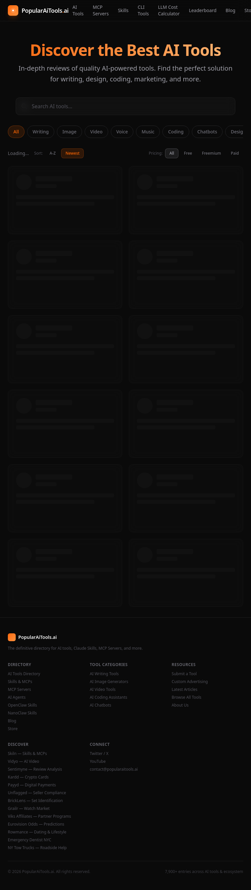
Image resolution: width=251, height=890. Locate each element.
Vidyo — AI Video (23, 761)
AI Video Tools (103, 689)
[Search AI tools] (125, 106)
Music (148, 131)
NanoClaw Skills (22, 713)
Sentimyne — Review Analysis (35, 769)
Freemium (211, 153)
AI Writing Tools (104, 673)
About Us (180, 705)
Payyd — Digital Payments (32, 785)
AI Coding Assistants (108, 697)
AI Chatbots (100, 705)
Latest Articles (184, 689)
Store (13, 728)
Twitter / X (99, 753)
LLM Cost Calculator (168, 10)
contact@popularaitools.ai (114, 769)
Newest (72, 153)
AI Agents (16, 697)
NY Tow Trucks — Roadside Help (37, 847)
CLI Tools (143, 10)
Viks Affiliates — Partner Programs (39, 816)
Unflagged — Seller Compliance (37, 793)
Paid (235, 153)
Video (96, 131)
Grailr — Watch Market (29, 808)
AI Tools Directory (24, 673)
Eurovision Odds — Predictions (36, 824)
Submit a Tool (184, 673)
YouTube (98, 761)
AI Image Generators (109, 681)
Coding (175, 131)
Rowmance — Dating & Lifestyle (37, 832)
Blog (230, 10)
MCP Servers (101, 10)
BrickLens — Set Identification (35, 800)
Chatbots (207, 131)
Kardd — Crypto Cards (28, 777)
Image (69, 131)
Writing (41, 131)
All (16, 131)
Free (188, 153)
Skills (123, 10)
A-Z (53, 153)
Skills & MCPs (20, 681)
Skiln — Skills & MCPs (27, 753)
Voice (122, 131)
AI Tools (78, 10)
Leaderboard (202, 10)
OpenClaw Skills (22, 705)
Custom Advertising (190, 681)
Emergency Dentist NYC (29, 840)
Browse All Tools (186, 697)
